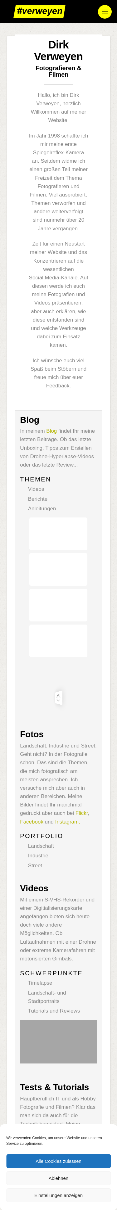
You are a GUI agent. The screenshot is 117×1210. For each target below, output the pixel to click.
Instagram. (67, 708)
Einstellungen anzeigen (58, 1195)
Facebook (31, 708)
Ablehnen (58, 1178)
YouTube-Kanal (38, 1044)
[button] (105, 12)
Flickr (82, 700)
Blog (51, 431)
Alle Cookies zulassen (58, 1161)
